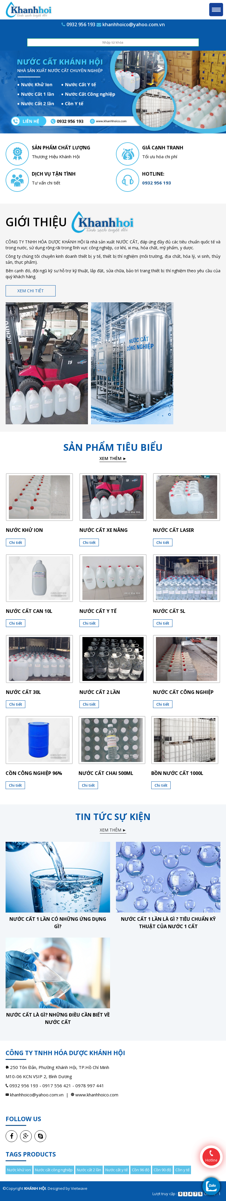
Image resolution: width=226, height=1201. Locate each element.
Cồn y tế (182, 1169)
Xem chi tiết (30, 290)
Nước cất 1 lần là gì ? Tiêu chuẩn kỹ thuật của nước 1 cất (168, 923)
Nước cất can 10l (29, 611)
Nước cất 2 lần (99, 692)
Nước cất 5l (169, 611)
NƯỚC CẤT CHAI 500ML (106, 773)
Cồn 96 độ (140, 1169)
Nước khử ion (24, 530)
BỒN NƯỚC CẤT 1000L (177, 773)
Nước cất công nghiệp (183, 692)
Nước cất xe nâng (103, 530)
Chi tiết (15, 542)
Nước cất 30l (23, 692)
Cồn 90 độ (162, 1169)
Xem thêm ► (113, 458)
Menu (216, 9)
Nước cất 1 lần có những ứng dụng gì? (57, 923)
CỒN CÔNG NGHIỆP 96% (34, 773)
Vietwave (79, 1188)
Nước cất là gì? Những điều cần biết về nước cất (58, 1018)
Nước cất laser (173, 530)
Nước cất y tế (98, 611)
